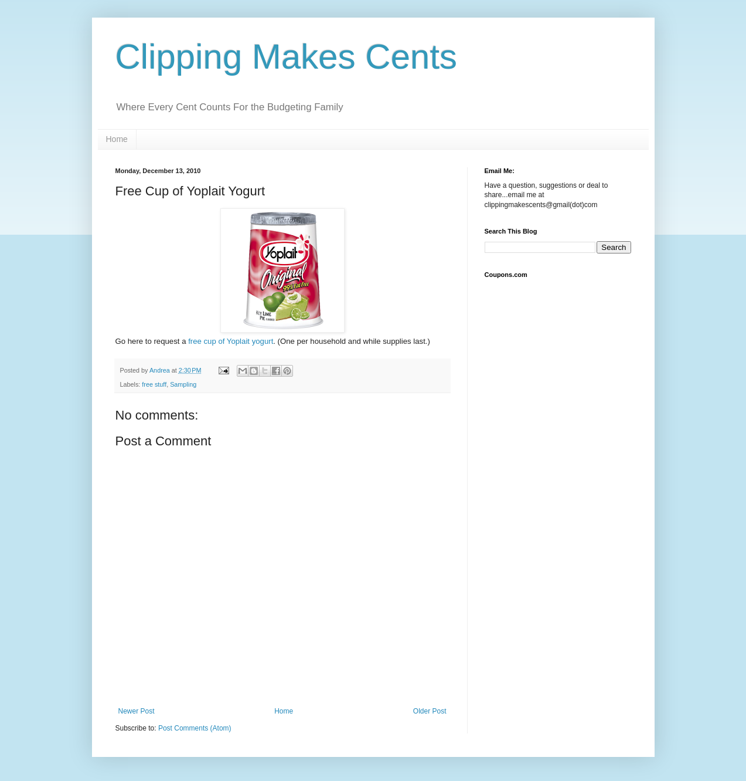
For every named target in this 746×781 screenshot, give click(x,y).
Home (117, 139)
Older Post (430, 711)
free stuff (154, 384)
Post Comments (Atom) (194, 728)
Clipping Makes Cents (286, 56)
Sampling (183, 384)
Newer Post (136, 711)
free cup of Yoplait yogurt (230, 341)
